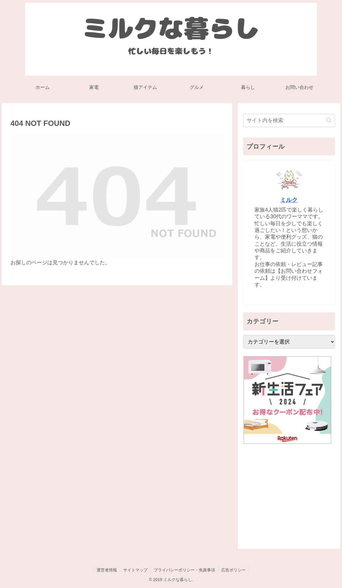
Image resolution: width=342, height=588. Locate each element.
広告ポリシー (233, 570)
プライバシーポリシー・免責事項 (184, 570)
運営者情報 (107, 570)
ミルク (289, 200)
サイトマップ (135, 570)
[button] (329, 120)
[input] (289, 120)
